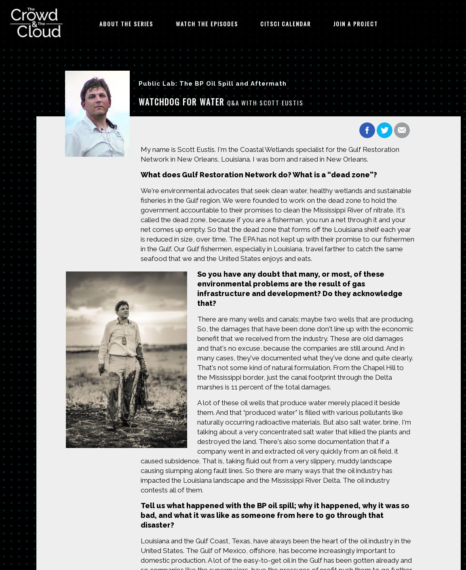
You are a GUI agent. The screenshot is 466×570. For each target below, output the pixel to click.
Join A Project (355, 23)
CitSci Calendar (285, 23)
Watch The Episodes (207, 23)
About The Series (126, 23)
